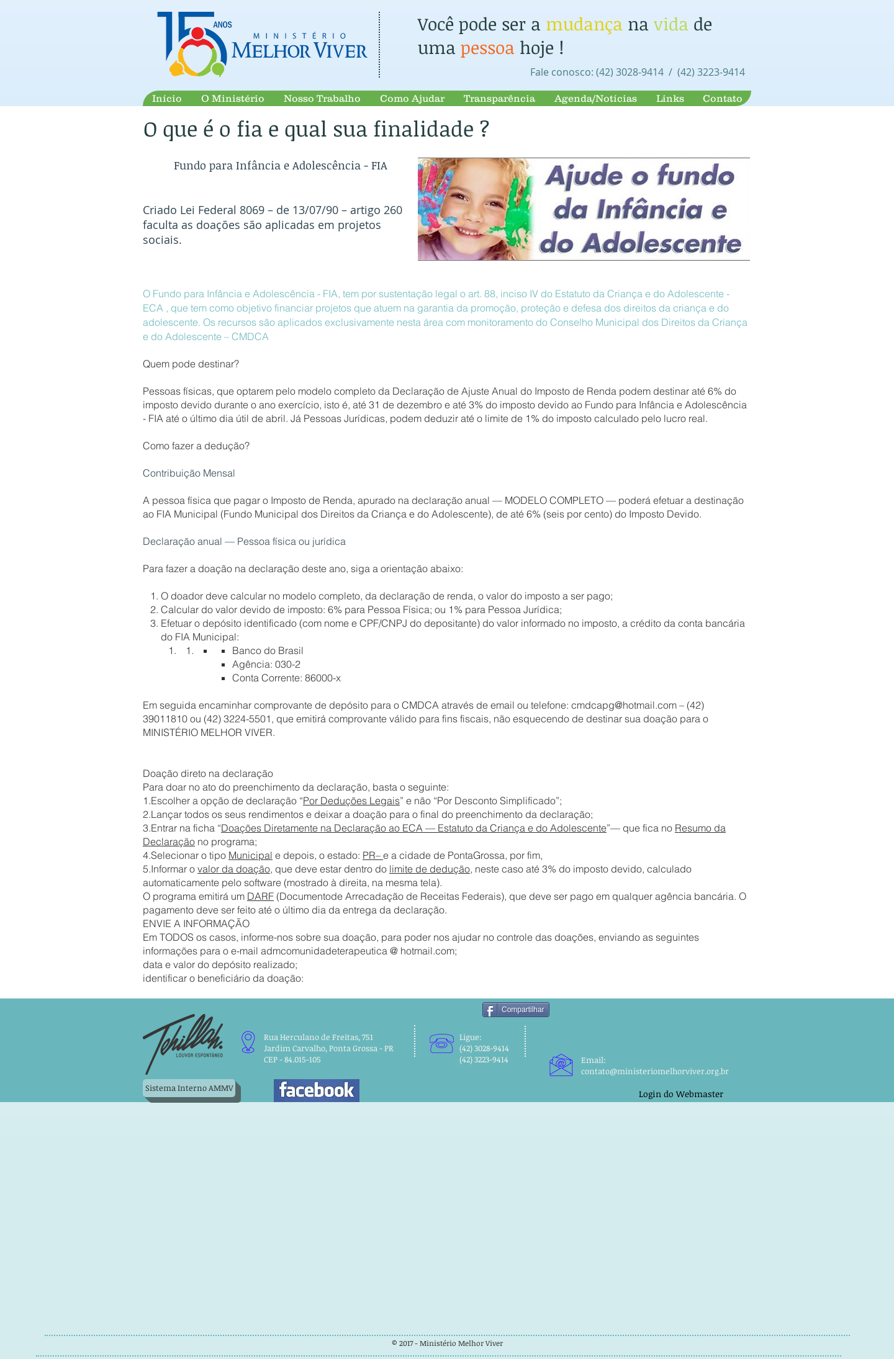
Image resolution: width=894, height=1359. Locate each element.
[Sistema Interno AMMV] (189, 1088)
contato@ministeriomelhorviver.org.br (655, 1071)
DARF (260, 896)
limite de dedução (429, 869)
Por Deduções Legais (351, 800)
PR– (373, 855)
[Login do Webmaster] (681, 1093)
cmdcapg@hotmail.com (624, 705)
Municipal (250, 855)
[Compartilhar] (515, 1009)
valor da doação (233, 869)
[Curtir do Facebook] (658, 1028)
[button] (232, 98)
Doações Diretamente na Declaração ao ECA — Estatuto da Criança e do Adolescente (414, 828)
